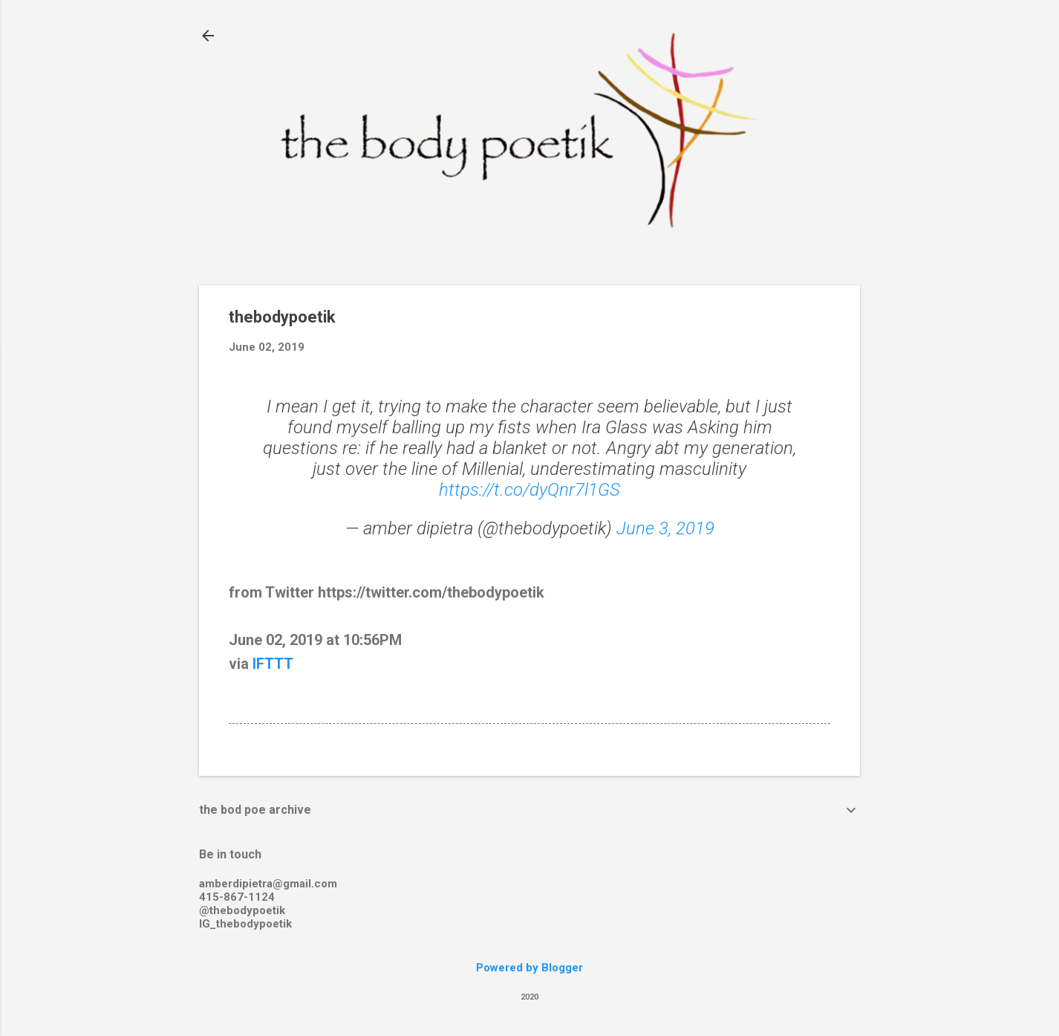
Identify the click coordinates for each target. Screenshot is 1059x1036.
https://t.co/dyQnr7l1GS (529, 489)
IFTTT (272, 664)
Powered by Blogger (529, 967)
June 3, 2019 (665, 528)
